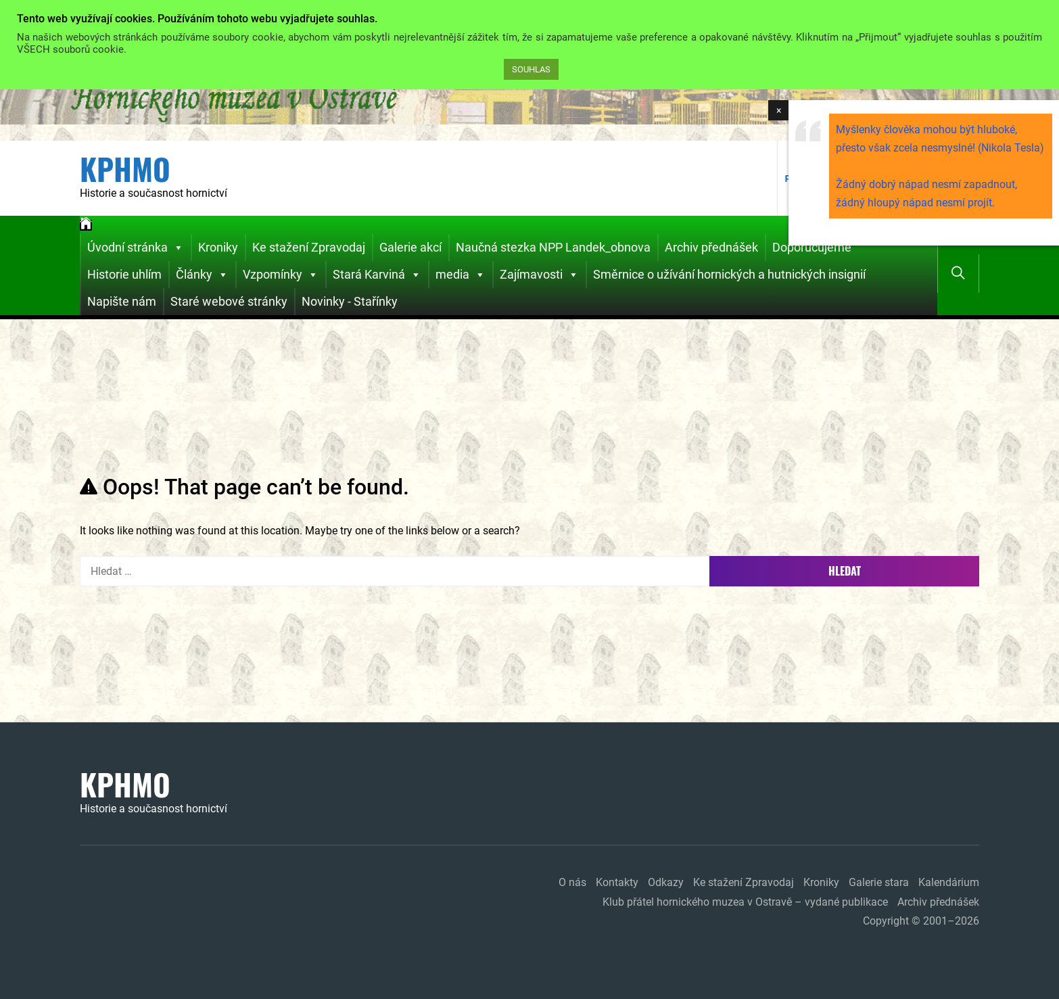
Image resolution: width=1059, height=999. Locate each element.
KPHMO (125, 169)
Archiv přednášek (711, 247)
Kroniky (218, 247)
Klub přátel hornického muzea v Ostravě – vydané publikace (745, 902)
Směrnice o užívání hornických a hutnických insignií (729, 274)
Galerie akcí (410, 247)
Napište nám (121, 301)
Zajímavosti (539, 274)
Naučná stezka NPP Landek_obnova (553, 247)
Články (202, 274)
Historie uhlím (124, 274)
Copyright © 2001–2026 (921, 920)
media (461, 274)
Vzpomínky (281, 274)
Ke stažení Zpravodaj (308, 247)
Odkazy (666, 882)
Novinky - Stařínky (350, 301)
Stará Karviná (377, 274)
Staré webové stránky (228, 301)
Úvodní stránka (135, 247)
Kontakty (617, 882)
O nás (572, 882)
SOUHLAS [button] (531, 69)
